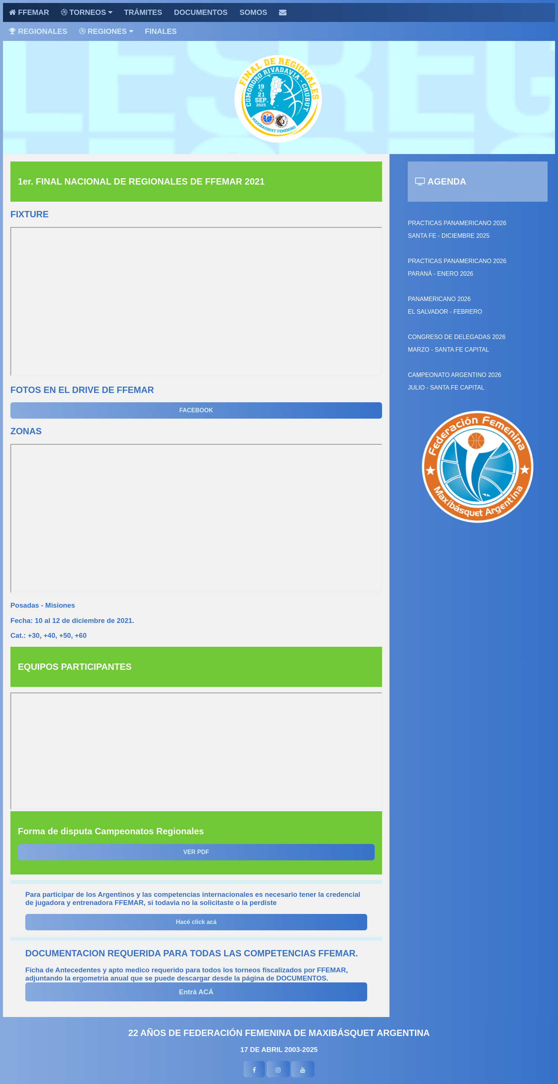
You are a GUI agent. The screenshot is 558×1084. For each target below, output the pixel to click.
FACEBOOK (196, 410)
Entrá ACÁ (196, 992)
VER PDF (196, 852)
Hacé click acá (196, 922)
